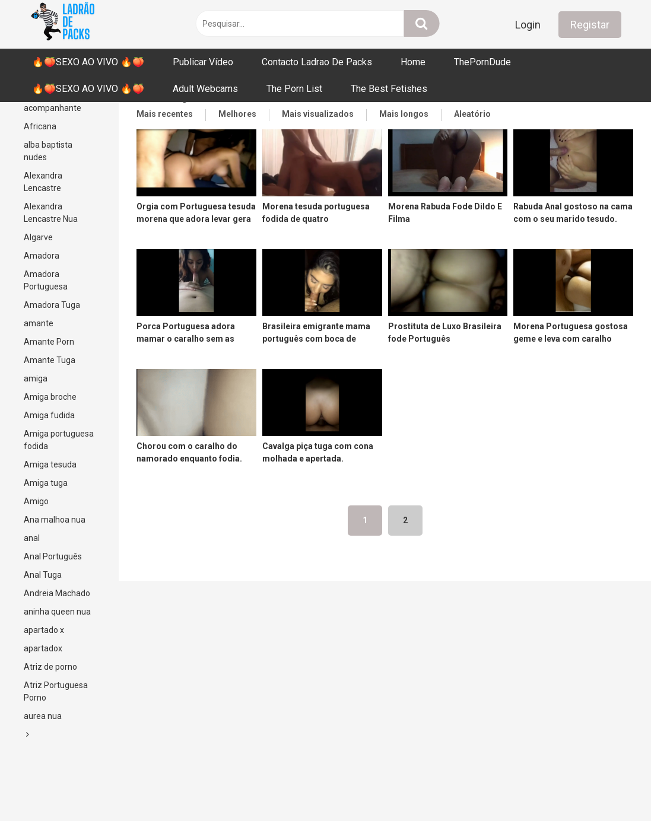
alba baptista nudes (48, 151)
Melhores (237, 114)
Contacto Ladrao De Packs (317, 62)
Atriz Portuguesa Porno (56, 691)
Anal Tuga (43, 575)
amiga (35, 378)
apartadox (43, 648)
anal (32, 538)
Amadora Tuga (52, 305)
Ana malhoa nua (54, 519)
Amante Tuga (49, 360)
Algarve (38, 237)
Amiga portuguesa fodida (59, 440)
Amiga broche (50, 397)
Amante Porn (49, 341)
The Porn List (294, 88)
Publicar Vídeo (203, 62)
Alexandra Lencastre (43, 182)
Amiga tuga (46, 483)
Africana (40, 126)
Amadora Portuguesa (46, 280)
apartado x (44, 630)
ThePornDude (482, 62)
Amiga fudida (49, 415)
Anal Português (53, 556)
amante (38, 323)
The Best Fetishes (389, 88)
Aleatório (472, 114)
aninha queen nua (57, 611)
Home (413, 62)
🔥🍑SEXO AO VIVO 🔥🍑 (88, 62)
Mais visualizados (318, 114)
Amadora (41, 255)
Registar (589, 24)
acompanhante (52, 108)
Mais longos (403, 114)
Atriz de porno (50, 667)
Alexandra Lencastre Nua (51, 213)
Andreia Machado (57, 593)
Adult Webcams (205, 88)
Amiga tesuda (50, 464)
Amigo (36, 501)
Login (528, 24)
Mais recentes (164, 114)
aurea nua (43, 716)
